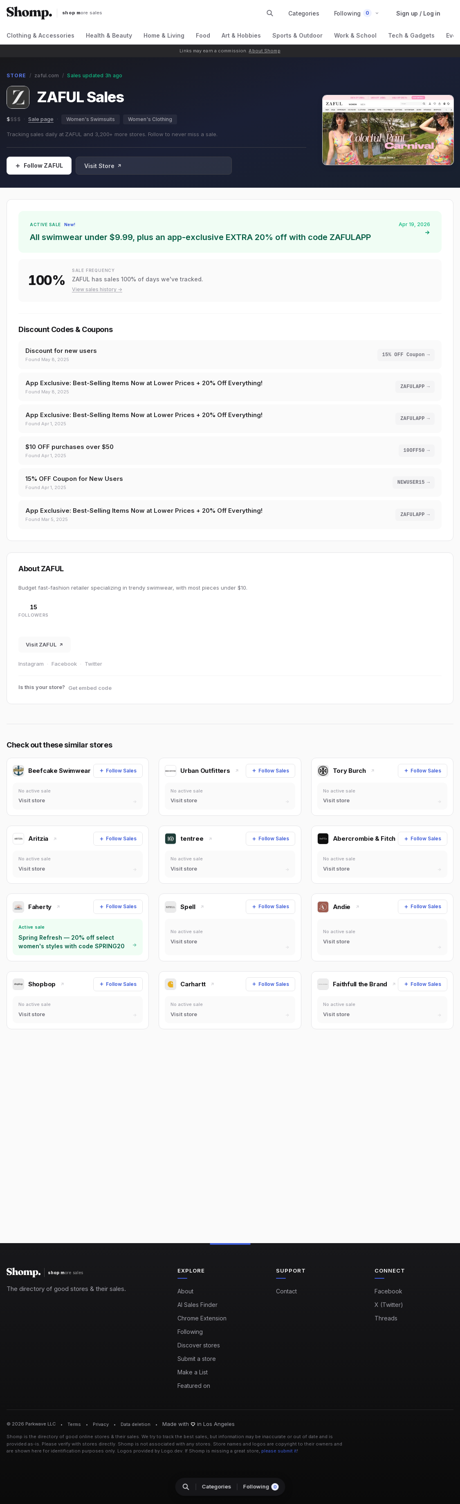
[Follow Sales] (39, 166)
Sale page (41, 119)
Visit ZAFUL (44, 650)
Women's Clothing (150, 119)
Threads (386, 1318)
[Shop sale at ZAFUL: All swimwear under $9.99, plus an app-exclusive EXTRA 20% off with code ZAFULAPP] (230, 232)
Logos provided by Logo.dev (149, 1451)
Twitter (93, 669)
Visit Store (103, 165)
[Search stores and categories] (270, 13)
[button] (357, 13)
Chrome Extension (202, 1318)
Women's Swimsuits (90, 119)
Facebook (64, 669)
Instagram (31, 669)
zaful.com (46, 75)
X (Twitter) (389, 1304)
